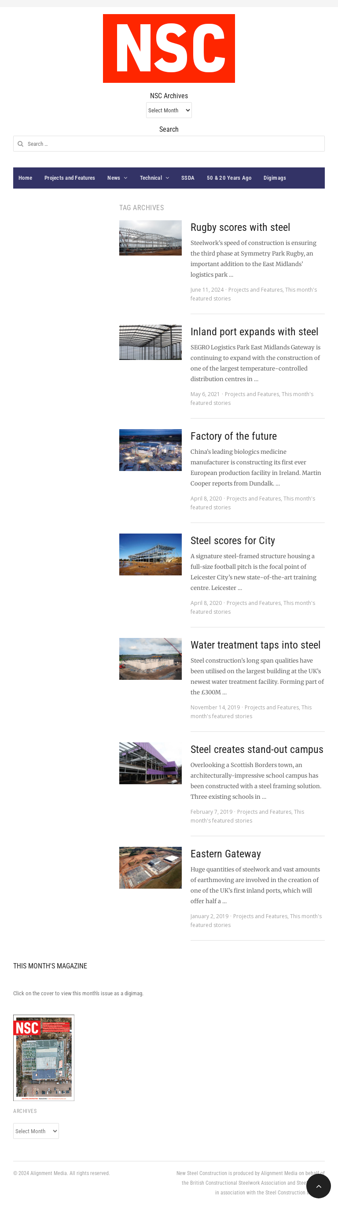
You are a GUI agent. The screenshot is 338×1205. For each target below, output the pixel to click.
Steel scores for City (233, 540)
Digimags (275, 177)
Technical (151, 177)
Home (25, 177)
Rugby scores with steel (240, 227)
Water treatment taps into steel (256, 645)
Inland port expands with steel (255, 332)
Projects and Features (69, 177)
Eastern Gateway (226, 854)
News (113, 177)
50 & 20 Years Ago (229, 177)
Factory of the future (234, 436)
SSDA (188, 177)
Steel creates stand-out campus (257, 749)
